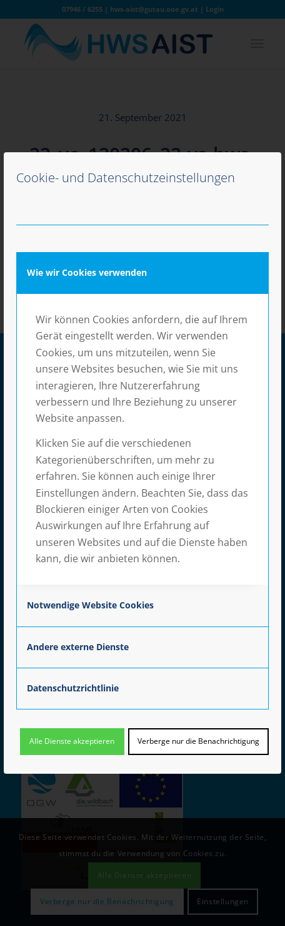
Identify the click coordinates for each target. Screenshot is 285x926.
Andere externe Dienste (78, 647)
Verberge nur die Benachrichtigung (198, 741)
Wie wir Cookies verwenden (87, 272)
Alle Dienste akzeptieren (71, 741)
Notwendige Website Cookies (90, 605)
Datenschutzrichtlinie (73, 688)
